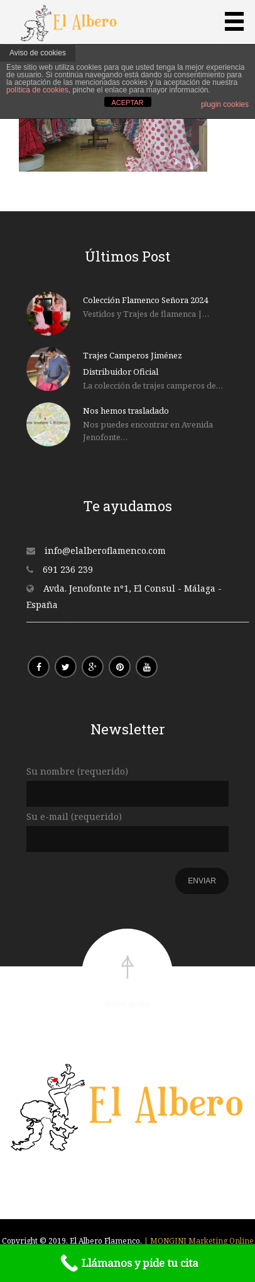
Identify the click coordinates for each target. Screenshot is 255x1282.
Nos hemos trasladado (126, 410)
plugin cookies (225, 104)
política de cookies (37, 90)
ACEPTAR (127, 102)
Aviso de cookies (37, 52)
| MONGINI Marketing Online (199, 1240)
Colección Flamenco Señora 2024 (145, 300)
